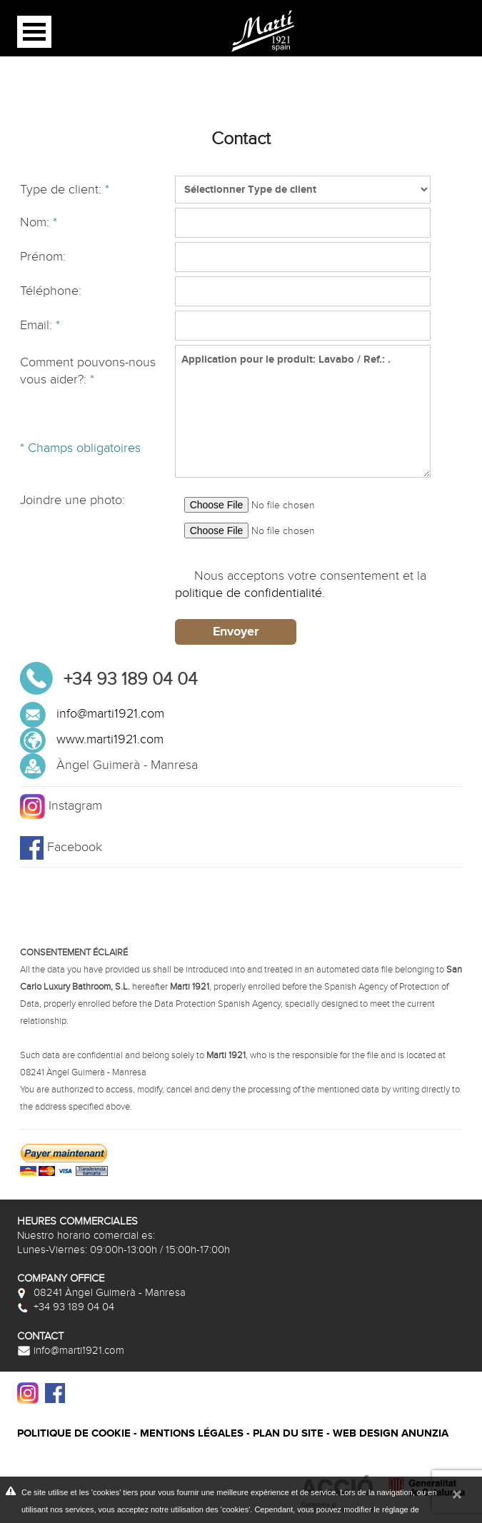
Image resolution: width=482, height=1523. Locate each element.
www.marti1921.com (110, 739)
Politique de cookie (74, 1433)
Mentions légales (191, 1433)
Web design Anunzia (390, 1433)
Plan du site (288, 1433)
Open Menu (34, 32)
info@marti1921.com (110, 713)
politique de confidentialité (248, 592)
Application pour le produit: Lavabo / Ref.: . (303, 411)
